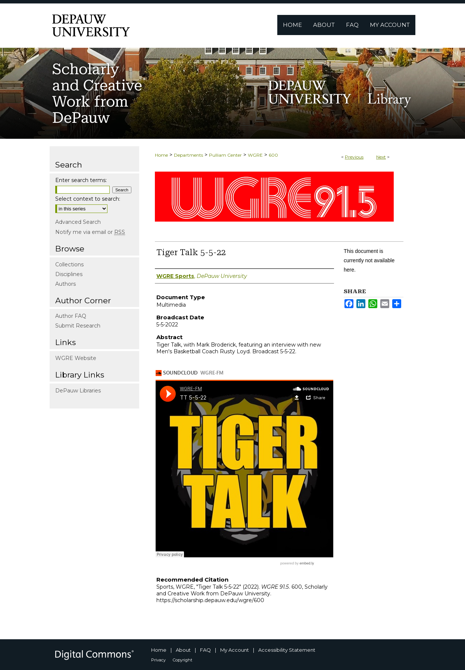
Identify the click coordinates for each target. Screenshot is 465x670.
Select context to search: (87, 198)
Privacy (158, 660)
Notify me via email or (90, 232)
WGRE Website (75, 358)
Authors (65, 284)
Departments (188, 155)
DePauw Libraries (78, 390)
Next (381, 157)
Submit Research (77, 325)
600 (273, 155)
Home (161, 155)
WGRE (255, 155)
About (183, 650)
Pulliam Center (225, 155)
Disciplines (68, 274)
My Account (234, 650)
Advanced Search (78, 222)
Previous (354, 157)
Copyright (182, 660)
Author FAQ (70, 316)
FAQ (205, 650)
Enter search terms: (81, 180)
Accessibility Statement (286, 650)
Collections (69, 264)
